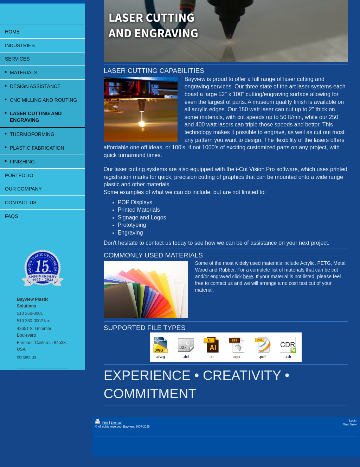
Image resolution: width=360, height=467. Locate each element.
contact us (26, 357)
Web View (349, 424)
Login (353, 420)
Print (102, 422)
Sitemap (116, 422)
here (248, 276)
